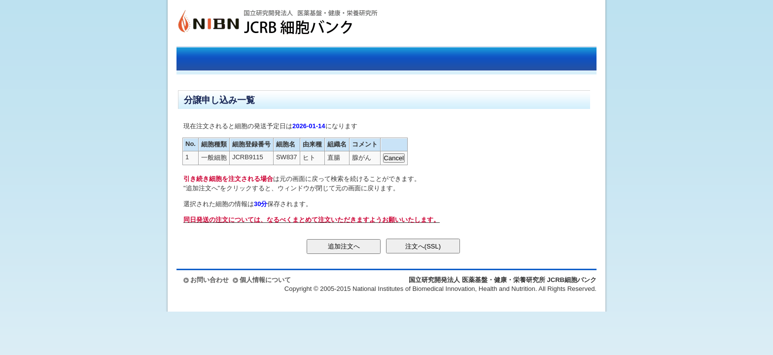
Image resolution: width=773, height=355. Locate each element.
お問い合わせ (209, 280)
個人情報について (265, 280)
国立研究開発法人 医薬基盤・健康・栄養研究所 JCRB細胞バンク (267, 23)
